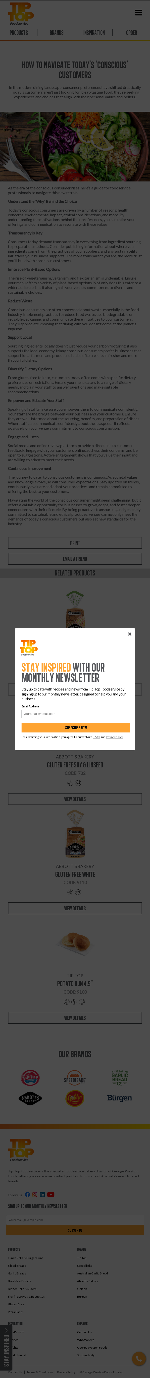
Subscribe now (76, 727)
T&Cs (96, 737)
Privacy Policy (114, 737)
